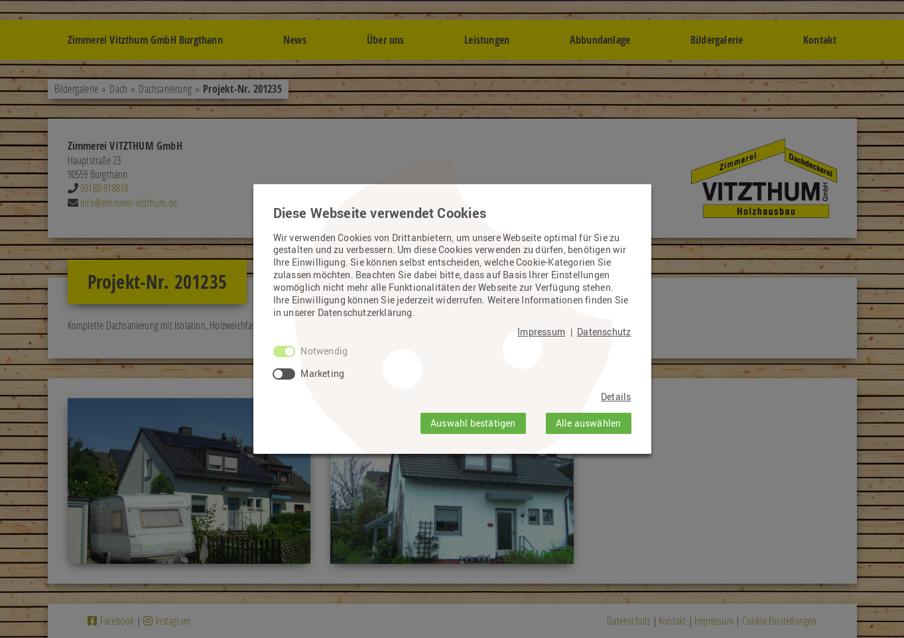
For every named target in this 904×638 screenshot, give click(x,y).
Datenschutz (604, 332)
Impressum (541, 332)
